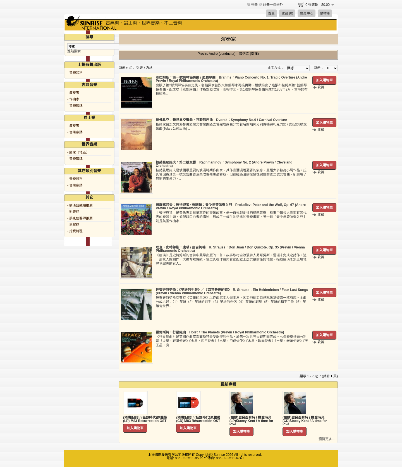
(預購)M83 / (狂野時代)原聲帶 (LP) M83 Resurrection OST (145, 419)
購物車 (325, 13)
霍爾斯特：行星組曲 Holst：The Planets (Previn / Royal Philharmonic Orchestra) (220, 332)
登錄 (254, 5)
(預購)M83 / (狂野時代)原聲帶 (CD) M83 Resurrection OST (198, 419)
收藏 (320, 87)
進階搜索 (74, 51)
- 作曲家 (73, 99)
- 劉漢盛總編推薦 (80, 205)
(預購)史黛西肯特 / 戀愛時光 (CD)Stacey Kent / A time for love (305, 421)
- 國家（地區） (78, 152)
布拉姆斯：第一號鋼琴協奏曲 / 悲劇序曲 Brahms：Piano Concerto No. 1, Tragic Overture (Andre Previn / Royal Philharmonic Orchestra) (231, 79)
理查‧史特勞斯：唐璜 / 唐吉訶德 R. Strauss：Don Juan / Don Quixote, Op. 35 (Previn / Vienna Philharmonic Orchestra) (230, 249)
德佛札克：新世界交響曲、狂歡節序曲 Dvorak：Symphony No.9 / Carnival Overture (221, 120)
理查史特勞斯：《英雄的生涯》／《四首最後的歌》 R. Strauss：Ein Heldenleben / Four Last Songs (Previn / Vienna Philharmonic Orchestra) (232, 291)
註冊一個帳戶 (273, 5)
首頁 (271, 13)
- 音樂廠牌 (75, 106)
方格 (149, 68)
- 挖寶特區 (75, 231)
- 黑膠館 (73, 225)
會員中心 (306, 13)
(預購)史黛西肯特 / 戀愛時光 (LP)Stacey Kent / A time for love (251, 421)
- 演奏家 (73, 93)
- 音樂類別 (75, 73)
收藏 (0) (287, 13)
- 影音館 (73, 212)
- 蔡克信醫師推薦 (80, 218)
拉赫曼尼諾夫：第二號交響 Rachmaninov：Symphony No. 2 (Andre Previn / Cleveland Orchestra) (224, 164)
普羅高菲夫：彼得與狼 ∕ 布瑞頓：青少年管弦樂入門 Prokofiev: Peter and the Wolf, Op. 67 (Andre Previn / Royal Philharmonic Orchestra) (231, 206)
